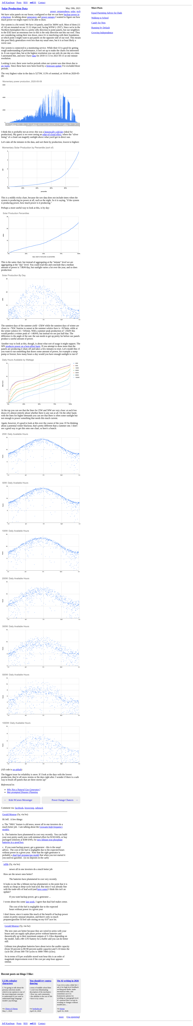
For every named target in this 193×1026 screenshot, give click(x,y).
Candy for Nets (98, 22)
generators (32, 17)
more (61, 1017)
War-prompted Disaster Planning (22, 792)
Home (62, 1009)
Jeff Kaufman (8, 2)
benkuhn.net (37, 1009)
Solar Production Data (15, 8)
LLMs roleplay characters (9, 982)
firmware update (53, 66)
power (53, 11)
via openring (73, 1017)
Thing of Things (11, 1009)
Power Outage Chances (65, 800)
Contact (41, 2)
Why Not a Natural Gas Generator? (23, 789)
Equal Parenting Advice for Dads (106, 13)
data (34, 55)
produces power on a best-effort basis (23, 346)
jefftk (5, 864)
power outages (48, 17)
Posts (19, 2)
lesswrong (29, 808)
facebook (19, 808)
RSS (25, 2)
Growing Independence (102, 32)
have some (42, 889)
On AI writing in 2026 (68, 981)
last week (30, 901)
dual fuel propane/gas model (25, 855)
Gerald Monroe (9, 814)
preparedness (63, 11)
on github (17, 769)
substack (39, 808)
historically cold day (54, 132)
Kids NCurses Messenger (18, 800)
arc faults (5, 66)
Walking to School (100, 18)
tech (78, 11)
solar (73, 11)
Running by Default (100, 27)
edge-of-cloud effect (51, 134)
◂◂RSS (33, 2)
